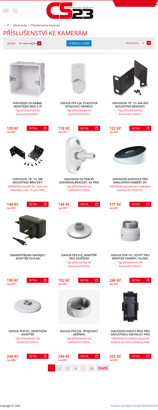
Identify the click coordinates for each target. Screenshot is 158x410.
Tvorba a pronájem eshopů (126, 406)
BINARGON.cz (150, 406)
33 (91, 368)
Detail (33, 128)
